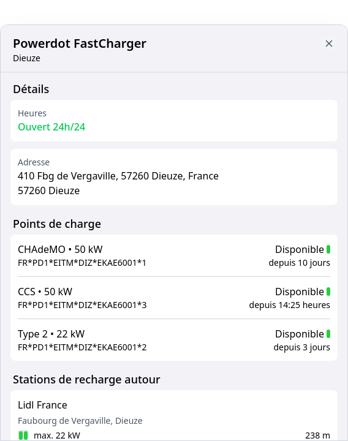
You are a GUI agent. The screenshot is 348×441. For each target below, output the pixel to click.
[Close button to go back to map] (10, 84)
